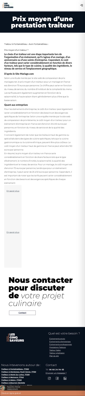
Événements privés (57, 339)
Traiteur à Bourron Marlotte (13, 383)
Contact (22, 313)
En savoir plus (13, 191)
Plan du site (54, 356)
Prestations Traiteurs (57, 347)
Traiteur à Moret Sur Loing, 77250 (15, 375)
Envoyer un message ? (56, 373)
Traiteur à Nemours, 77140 (12, 377)
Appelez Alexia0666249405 (13, 388)
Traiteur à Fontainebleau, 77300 (15, 369)
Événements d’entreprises (60, 342)
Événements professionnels (60, 345)
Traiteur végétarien (57, 353)
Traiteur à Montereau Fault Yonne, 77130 (18, 372)
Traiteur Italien (55, 350)
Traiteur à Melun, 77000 (11, 380)
